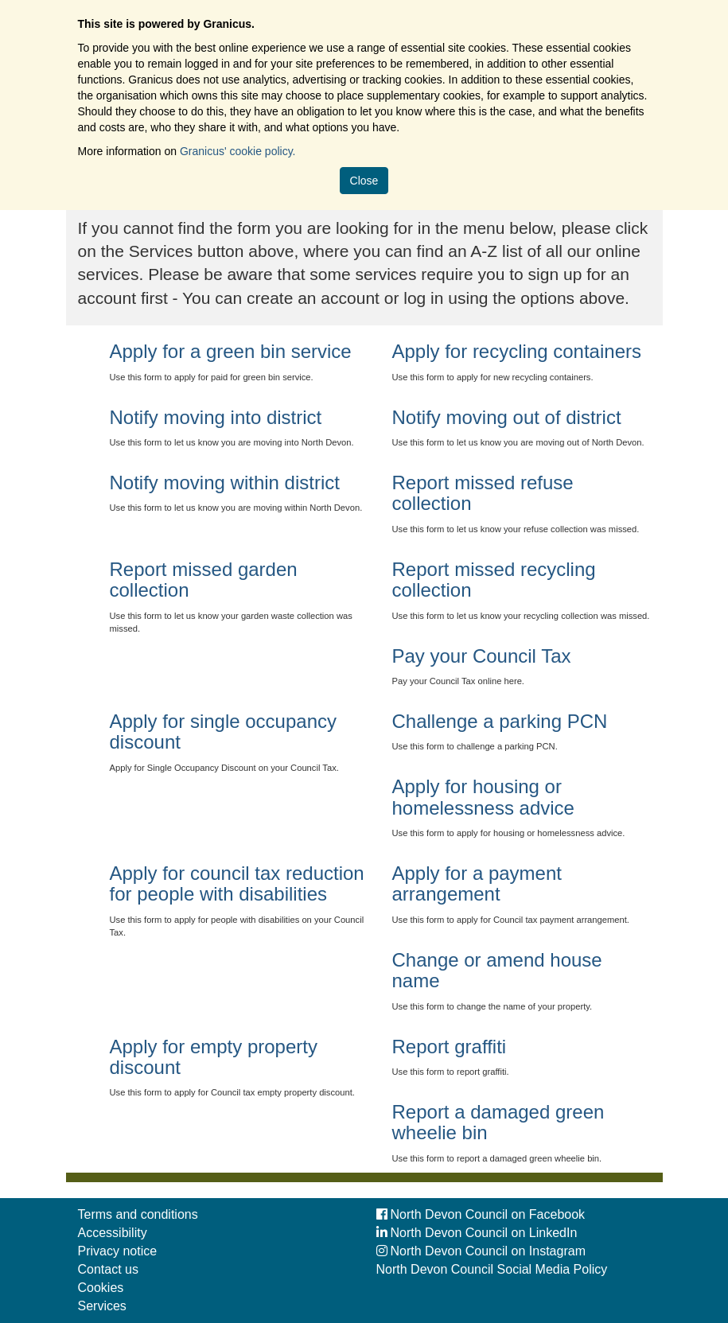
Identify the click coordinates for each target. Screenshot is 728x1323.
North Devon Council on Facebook (481, 1214)
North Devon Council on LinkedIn (477, 1232)
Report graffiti (449, 1046)
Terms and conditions (138, 1214)
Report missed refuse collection (483, 493)
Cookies (101, 1287)
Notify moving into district (216, 417)
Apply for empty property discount (213, 1057)
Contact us (108, 1269)
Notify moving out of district (506, 417)
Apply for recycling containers (516, 351)
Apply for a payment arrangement (477, 883)
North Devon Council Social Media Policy (492, 1269)
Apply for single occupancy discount (223, 731)
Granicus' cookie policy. (238, 151)
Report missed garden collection (204, 579)
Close (364, 180)
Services (102, 1306)
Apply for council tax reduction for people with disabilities (237, 883)
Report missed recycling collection (494, 579)
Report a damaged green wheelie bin (498, 1122)
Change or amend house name (497, 970)
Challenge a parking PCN (500, 721)
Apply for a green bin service (231, 351)
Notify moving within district (225, 482)
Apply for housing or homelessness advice (483, 797)
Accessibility (112, 1232)
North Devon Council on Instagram (481, 1251)
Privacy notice (118, 1251)
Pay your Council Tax (481, 656)
